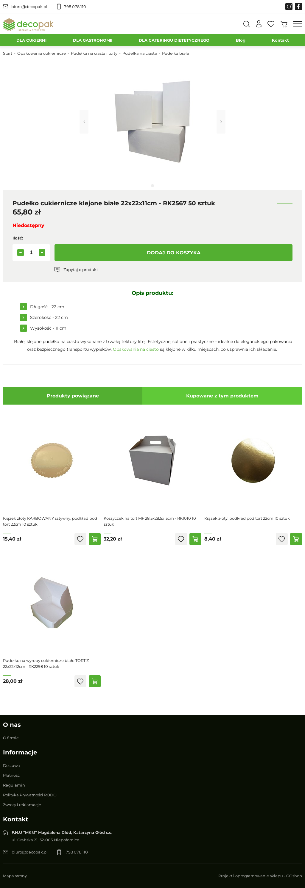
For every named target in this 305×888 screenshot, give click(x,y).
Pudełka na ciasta (139, 53)
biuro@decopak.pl (29, 6)
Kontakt (280, 40)
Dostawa (11, 765)
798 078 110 (75, 6)
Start (7, 53)
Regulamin (14, 785)
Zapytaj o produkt (80, 269)
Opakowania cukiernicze (41, 53)
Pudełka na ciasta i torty (94, 53)
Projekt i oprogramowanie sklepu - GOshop (260, 875)
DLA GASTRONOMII (92, 40)
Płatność (11, 775)
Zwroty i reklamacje (22, 804)
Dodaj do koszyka (173, 253)
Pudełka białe (175, 53)
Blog (240, 40)
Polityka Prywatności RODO (30, 795)
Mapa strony (15, 875)
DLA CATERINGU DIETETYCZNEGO (174, 40)
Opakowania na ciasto (136, 349)
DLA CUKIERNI (31, 40)
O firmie (11, 737)
